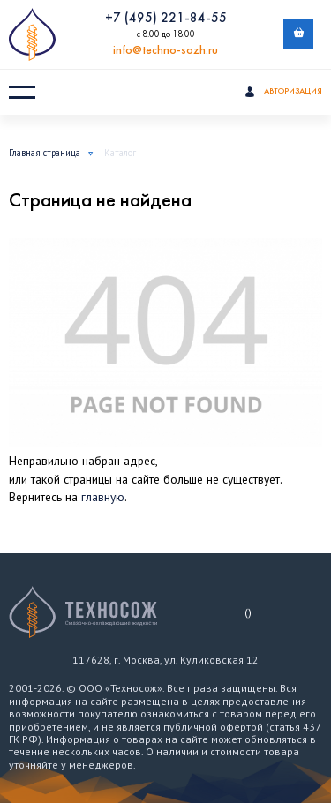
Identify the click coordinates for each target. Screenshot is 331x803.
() (248, 612)
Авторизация (283, 92)
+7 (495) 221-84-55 (166, 18)
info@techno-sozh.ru (165, 50)
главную (102, 497)
